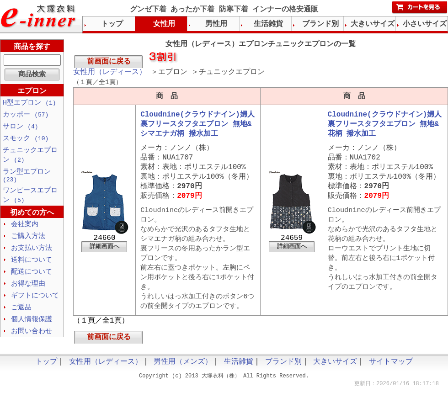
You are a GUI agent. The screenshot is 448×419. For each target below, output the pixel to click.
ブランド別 (320, 24)
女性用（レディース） (109, 74)
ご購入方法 (28, 242)
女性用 (164, 24)
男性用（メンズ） (183, 381)
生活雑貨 (268, 24)
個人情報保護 (31, 329)
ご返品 (21, 316)
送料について (31, 267)
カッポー (25, 115)
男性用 (216, 24)
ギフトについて (35, 304)
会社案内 (24, 230)
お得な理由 (28, 292)
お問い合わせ (31, 341)
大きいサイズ (373, 24)
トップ (112, 24)
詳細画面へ (104, 258)
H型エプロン (29, 103)
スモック (25, 140)
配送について (31, 279)
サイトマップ (391, 381)
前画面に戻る (109, 63)
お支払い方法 (31, 255)
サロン (20, 128)
